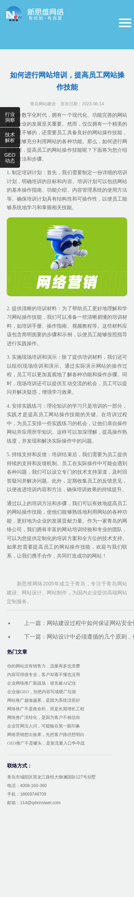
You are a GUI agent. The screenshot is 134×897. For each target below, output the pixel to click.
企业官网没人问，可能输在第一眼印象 (43, 726)
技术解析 (10, 137)
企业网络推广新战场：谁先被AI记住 (41, 683)
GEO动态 (9, 157)
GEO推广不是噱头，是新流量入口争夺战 (46, 743)
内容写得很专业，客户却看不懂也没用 (43, 674)
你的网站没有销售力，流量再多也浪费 (43, 666)
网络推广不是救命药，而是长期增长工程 (45, 708)
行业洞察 (10, 117)
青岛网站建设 (43, 103)
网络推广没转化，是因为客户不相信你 (43, 717)
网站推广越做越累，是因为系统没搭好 (43, 700)
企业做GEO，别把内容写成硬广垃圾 (41, 691)
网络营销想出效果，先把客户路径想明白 (45, 734)
